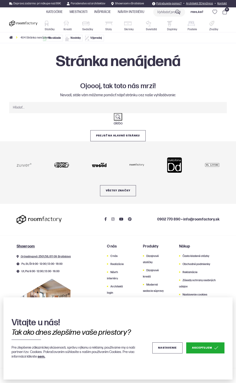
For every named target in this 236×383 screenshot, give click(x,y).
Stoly (109, 26)
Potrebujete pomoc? (169, 3)
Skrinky (129, 26)
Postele (192, 26)
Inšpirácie (102, 12)
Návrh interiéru (131, 12)
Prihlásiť (197, 12)
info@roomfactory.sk (201, 219)
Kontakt (222, 3)
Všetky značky (118, 190)
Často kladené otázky (196, 256)
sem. (41, 356)
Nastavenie (167, 347)
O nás (114, 256)
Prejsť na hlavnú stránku (118, 135)
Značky (213, 26)
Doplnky (172, 26)
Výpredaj (93, 38)
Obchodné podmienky (196, 264)
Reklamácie (190, 272)
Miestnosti (78, 12)
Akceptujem (205, 348)
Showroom (26, 246)
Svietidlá (151, 26)
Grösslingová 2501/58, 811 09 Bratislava (44, 256)
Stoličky (50, 26)
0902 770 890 (168, 219)
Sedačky (87, 26)
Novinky (73, 38)
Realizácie (117, 264)
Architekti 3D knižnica (199, 3)
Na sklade (52, 38)
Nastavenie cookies (195, 294)
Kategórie (54, 12)
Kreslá (68, 26)
